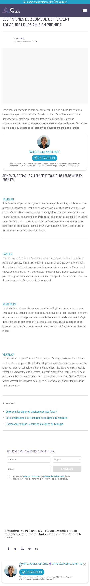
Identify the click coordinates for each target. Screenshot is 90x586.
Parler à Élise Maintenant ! (44, 151)
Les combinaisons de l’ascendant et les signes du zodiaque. (36, 417)
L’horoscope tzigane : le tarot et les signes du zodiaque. (35, 424)
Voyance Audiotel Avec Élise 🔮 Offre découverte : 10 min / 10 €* (50, 565)
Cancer (7, 254)
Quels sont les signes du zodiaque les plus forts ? (31, 411)
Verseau (8, 354)
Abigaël (20, 38)
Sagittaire (9, 304)
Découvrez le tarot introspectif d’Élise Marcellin (45, 2)
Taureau (8, 199)
